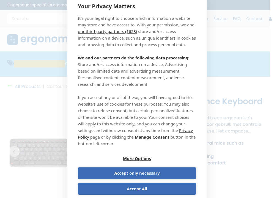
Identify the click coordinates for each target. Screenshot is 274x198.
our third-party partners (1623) (107, 38)
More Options (106, 166)
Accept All (137, 182)
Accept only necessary (167, 166)
